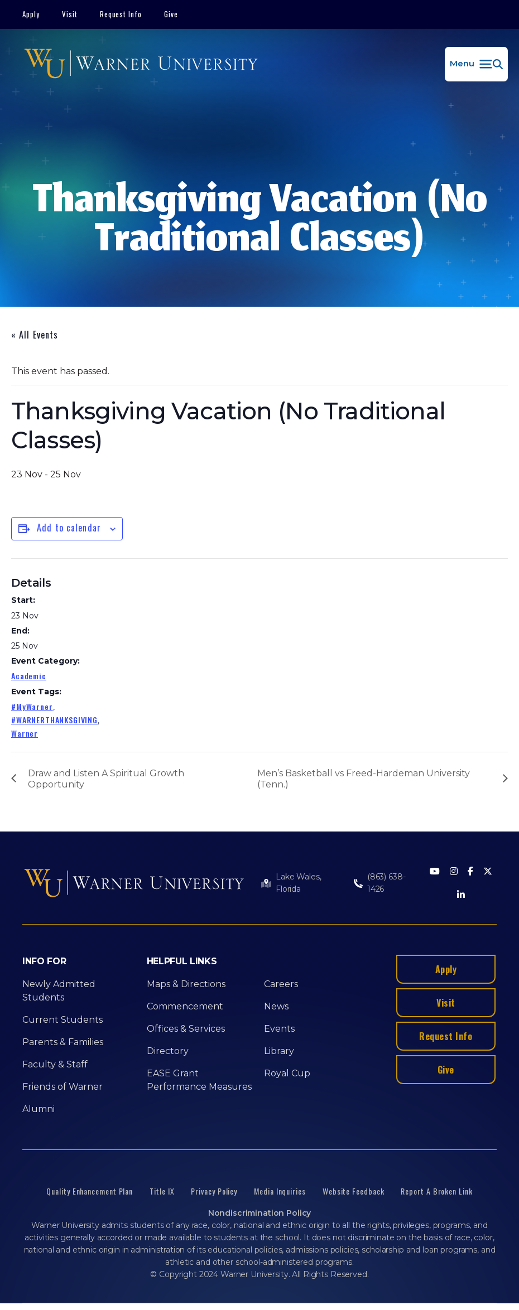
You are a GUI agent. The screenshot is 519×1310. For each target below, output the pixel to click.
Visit (70, 14)
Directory (168, 1051)
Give (171, 14)
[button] (476, 64)
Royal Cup (287, 1073)
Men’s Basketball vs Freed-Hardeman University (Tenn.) (363, 779)
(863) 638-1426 (386, 883)
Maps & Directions (186, 984)
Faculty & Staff (55, 1064)
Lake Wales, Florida (298, 883)
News (276, 1006)
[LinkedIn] (461, 895)
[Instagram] (454, 872)
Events (279, 1028)
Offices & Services (186, 1028)
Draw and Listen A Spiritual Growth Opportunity (106, 779)
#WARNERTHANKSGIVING (54, 720)
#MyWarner (32, 706)
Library (279, 1051)
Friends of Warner (62, 1086)
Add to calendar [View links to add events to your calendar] (69, 527)
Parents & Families (62, 1042)
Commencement (185, 1006)
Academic (28, 675)
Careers (281, 984)
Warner (24, 733)
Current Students (62, 1019)
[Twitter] (487, 872)
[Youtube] (435, 872)
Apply (31, 14)
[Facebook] (470, 872)
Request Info (121, 14)
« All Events (34, 334)
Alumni (38, 1109)
